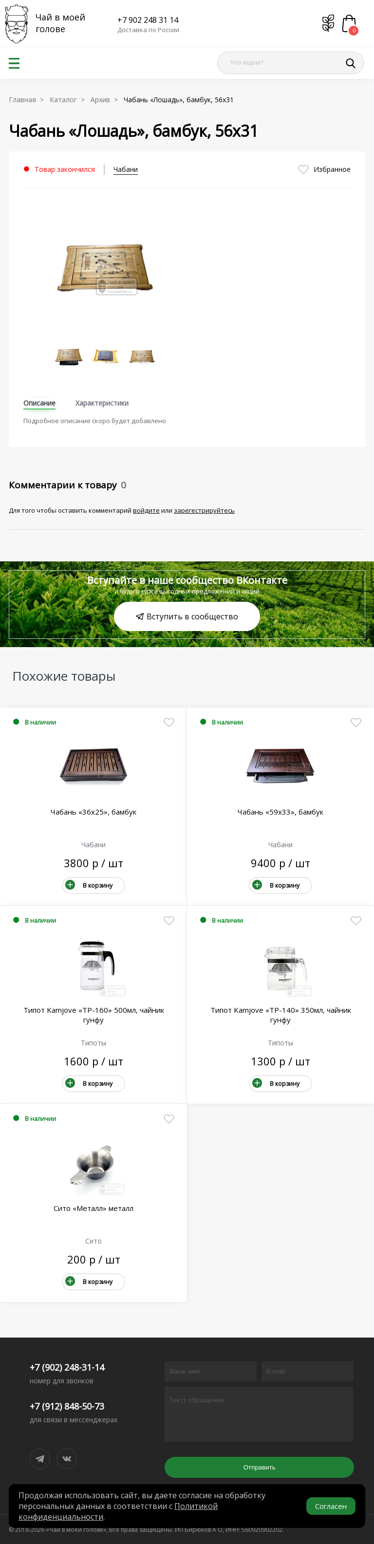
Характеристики (102, 403)
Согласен (331, 1506)
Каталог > (69, 99)
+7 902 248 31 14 (147, 20)
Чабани (125, 169)
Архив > (106, 99)
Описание (39, 403)
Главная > (28, 99)
